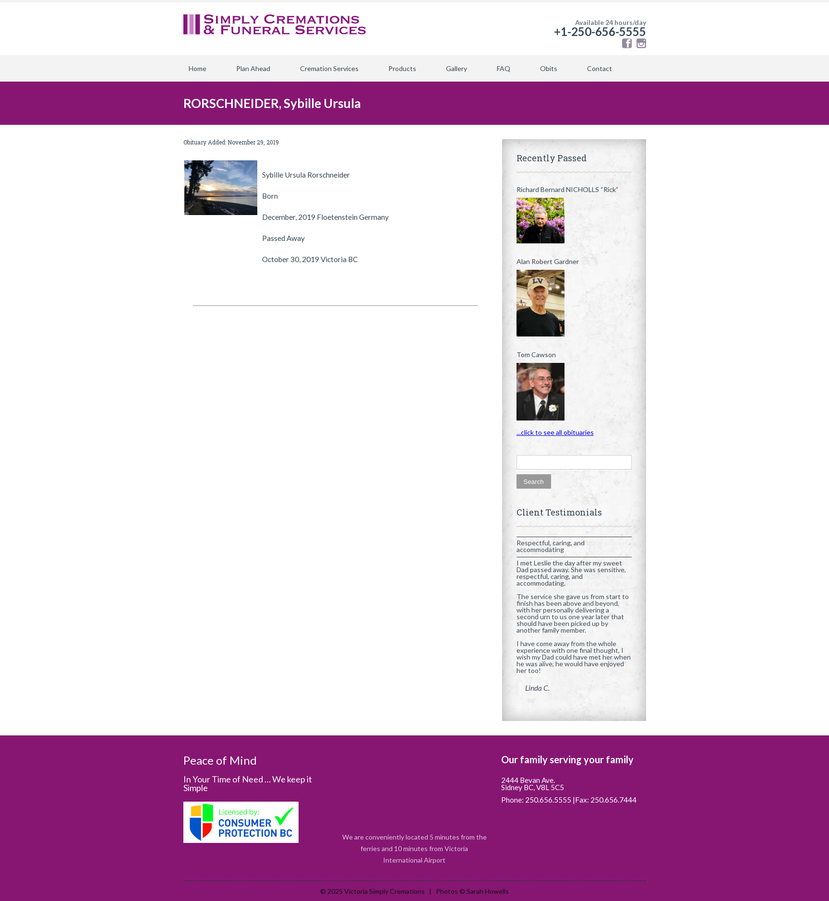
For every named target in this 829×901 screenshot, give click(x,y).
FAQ (503, 68)
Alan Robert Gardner (548, 261)
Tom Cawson (536, 354)
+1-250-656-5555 (600, 31)
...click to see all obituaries (555, 432)
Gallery (456, 68)
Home (197, 68)
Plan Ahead (253, 68)
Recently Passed (552, 158)
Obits (548, 68)
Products (402, 68)
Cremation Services (329, 68)
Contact (599, 68)
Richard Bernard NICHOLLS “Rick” (567, 189)
